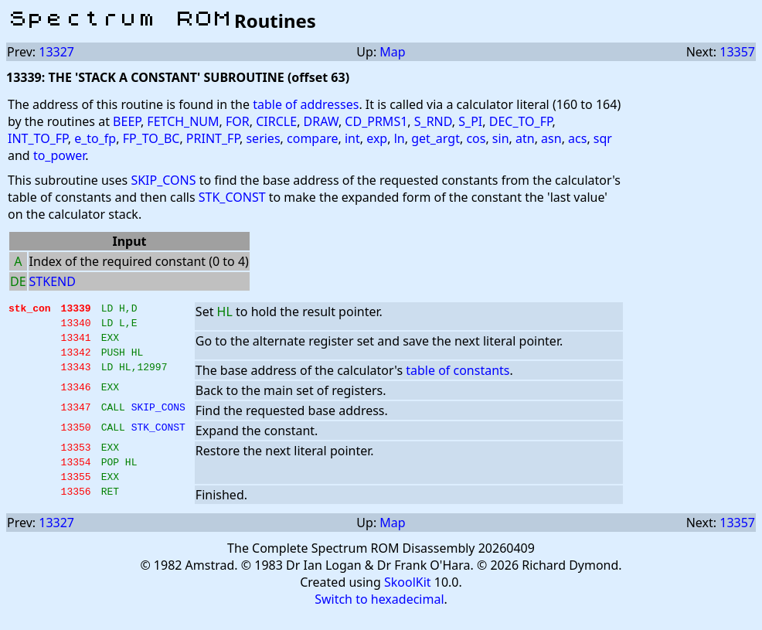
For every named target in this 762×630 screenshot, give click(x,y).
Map (392, 51)
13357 (737, 51)
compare (312, 138)
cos (475, 138)
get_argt (435, 138)
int (352, 138)
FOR (238, 121)
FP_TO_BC (151, 138)
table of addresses (306, 104)
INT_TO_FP (38, 138)
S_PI (470, 121)
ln (399, 138)
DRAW (321, 121)
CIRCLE (276, 121)
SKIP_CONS (163, 180)
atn (525, 138)
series (263, 138)
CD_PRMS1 (376, 121)
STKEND (52, 281)
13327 (56, 51)
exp (376, 138)
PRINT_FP (213, 138)
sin (500, 138)
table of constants (457, 379)
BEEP (127, 121)
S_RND (433, 121)
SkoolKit (407, 598)
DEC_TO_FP (521, 121)
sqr (603, 138)
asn (551, 138)
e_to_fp (95, 138)
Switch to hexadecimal (379, 615)
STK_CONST (232, 197)
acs (577, 138)
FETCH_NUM (183, 121)
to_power (59, 155)
